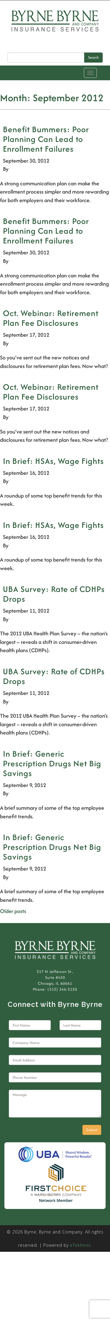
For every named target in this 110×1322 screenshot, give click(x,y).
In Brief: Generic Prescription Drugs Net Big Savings (52, 763)
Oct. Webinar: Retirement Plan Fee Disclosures (51, 318)
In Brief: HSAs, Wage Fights (53, 461)
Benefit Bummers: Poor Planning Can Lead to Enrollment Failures (46, 139)
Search (93, 57)
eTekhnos (80, 1245)
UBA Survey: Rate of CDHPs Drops (54, 594)
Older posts (13, 911)
